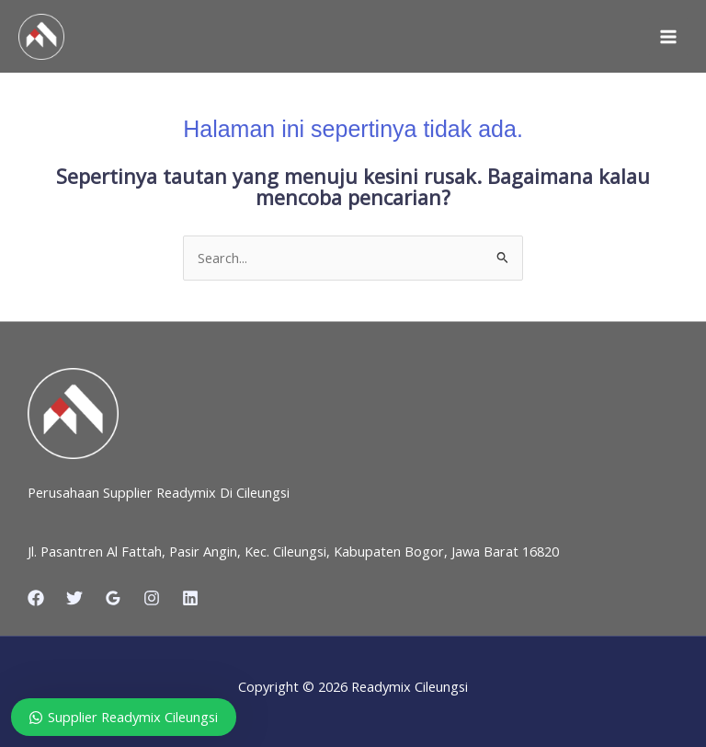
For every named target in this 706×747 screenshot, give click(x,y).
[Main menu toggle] (668, 36)
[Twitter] (74, 598)
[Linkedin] (190, 598)
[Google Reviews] (113, 598)
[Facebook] (36, 598)
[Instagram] (151, 598)
